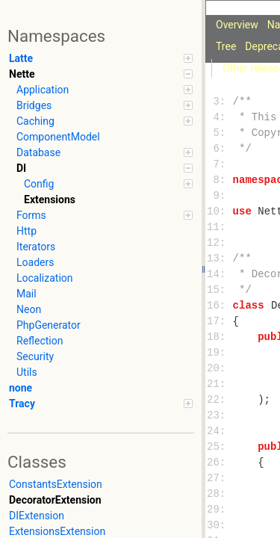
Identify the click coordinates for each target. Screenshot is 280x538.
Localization (44, 278)
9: (219, 196)
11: (219, 227)
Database (104, 152)
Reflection (39, 341)
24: (219, 431)
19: (219, 353)
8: (219, 180)
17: (219, 322)
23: (219, 416)
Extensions (49, 199)
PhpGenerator (48, 325)
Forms (104, 215)
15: (219, 290)
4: (219, 118)
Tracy (101, 403)
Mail (26, 294)
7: (219, 165)
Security (35, 356)
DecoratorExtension (55, 500)
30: (219, 526)
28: (219, 494)
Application (104, 90)
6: (219, 149)
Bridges (104, 105)
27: (219, 478)
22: (219, 400)
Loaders (35, 262)
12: (219, 243)
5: (219, 133)
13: (219, 259)
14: (219, 275)
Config (108, 184)
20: (219, 369)
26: (219, 463)
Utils (26, 372)
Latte (101, 58)
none (20, 388)
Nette (101, 74)
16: (219, 306)
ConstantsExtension (55, 484)
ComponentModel (58, 137)
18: (219, 337)
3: (219, 102)
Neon (28, 309)
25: (219, 447)
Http (26, 231)
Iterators (35, 247)
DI (104, 168)
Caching (104, 121)
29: (219, 510)
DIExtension (36, 516)
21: (219, 384)
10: (219, 212)
